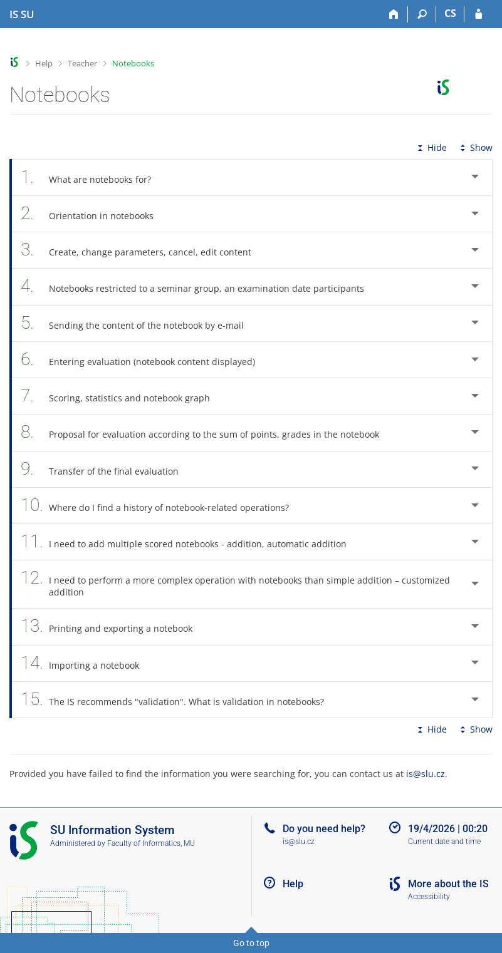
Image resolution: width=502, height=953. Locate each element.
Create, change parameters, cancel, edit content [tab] (143, 250)
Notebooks (133, 63)
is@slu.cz (425, 774)
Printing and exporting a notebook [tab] (113, 626)
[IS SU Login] (478, 14)
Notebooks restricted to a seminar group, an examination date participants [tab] (199, 286)
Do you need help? (324, 829)
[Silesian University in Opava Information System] (21, 14)
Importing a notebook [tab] (87, 663)
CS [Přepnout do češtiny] (450, 13)
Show (475, 147)
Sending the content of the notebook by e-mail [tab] (139, 323)
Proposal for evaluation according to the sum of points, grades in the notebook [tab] (207, 432)
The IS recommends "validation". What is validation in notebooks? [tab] (179, 700)
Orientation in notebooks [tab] (94, 214)
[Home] (394, 14)
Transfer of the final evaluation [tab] (106, 469)
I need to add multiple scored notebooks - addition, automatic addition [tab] (190, 542)
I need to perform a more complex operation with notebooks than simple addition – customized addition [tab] (235, 584)
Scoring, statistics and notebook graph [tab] (122, 396)
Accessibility (429, 896)
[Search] (422, 14)
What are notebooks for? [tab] (93, 177)
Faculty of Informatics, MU (151, 843)
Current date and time (444, 841)
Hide (431, 147)
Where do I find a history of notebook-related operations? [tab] (162, 506)
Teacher (82, 63)
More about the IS (448, 884)
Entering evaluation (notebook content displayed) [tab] (145, 360)
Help (44, 63)
